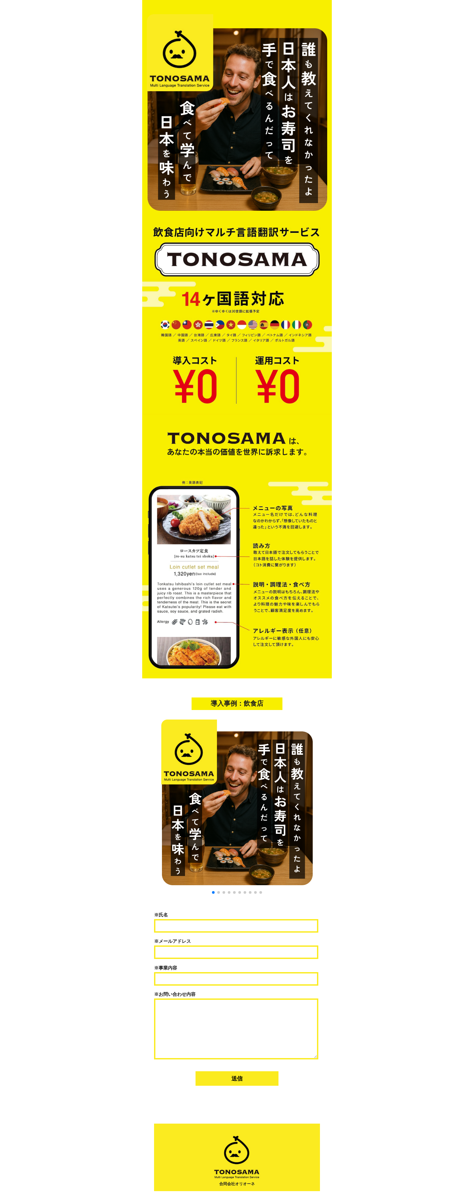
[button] (213, 892)
